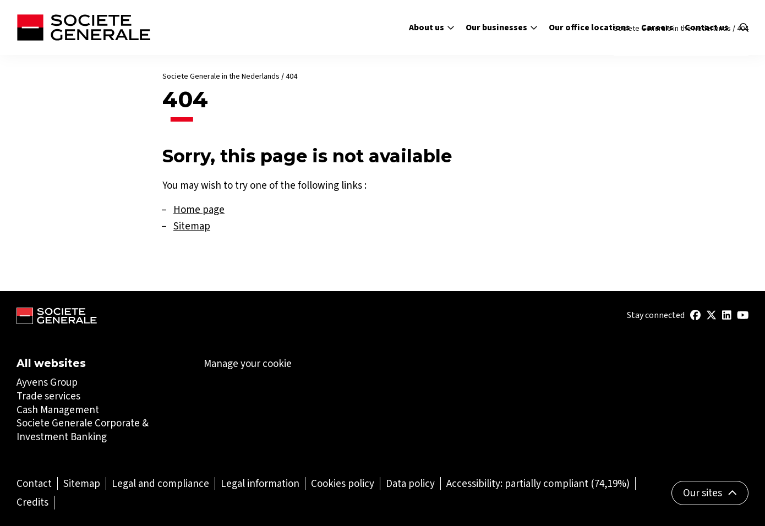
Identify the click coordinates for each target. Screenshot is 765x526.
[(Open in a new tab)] (695, 315)
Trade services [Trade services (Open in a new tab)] (48, 396)
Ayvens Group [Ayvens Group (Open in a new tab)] (47, 382)
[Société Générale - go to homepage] (83, 27)
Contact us (707, 27)
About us (432, 27)
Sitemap (191, 226)
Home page (199, 209)
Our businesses (502, 27)
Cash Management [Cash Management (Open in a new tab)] (58, 410)
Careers (657, 27)
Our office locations (589, 27)
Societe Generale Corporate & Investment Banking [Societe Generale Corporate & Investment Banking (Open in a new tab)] (83, 429)
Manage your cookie (248, 364)
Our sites (710, 493)
